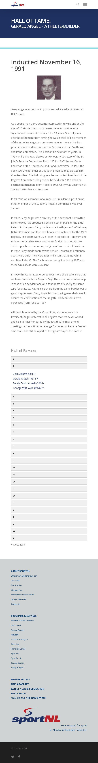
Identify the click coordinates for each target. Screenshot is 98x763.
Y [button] (13, 538)
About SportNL (20, 571)
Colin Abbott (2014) (24, 374)
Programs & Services (24, 615)
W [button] (14, 531)
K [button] (13, 453)
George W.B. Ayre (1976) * (28, 388)
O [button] (14, 481)
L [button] (13, 460)
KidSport (14, 634)
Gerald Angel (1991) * (25, 378)
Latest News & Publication (27, 688)
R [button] (13, 502)
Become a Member (18, 599)
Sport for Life (16, 658)
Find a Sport (18, 693)
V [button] (13, 523)
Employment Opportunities (22, 594)
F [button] (13, 425)
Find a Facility (20, 684)
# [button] (14, 359)
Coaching (15, 644)
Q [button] (14, 495)
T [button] (13, 516)
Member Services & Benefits (22, 620)
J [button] (13, 446)
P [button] (13, 488)
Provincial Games (18, 649)
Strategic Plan (17, 590)
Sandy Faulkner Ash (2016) (28, 383)
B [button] (13, 397)
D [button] (13, 411)
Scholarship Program (19, 639)
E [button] (13, 418)
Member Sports (20, 679)
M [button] (14, 467)
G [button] (13, 432)
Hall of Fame (16, 625)
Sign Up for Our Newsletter (28, 698)
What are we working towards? (24, 576)
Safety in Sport (17, 667)
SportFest (15, 653)
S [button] (13, 509)
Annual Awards (17, 630)
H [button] (13, 439)
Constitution (16, 585)
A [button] (13, 366)
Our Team (15, 580)
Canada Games (17, 663)
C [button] (13, 404)
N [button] (14, 474)
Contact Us (15, 604)
